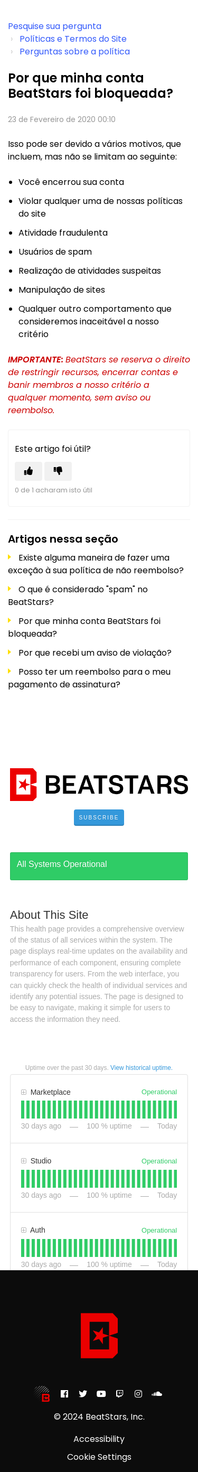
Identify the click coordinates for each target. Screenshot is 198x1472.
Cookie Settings (99, 1457)
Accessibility (99, 1439)
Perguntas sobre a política (75, 51)
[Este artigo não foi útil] (58, 471)
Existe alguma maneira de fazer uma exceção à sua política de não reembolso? (96, 564)
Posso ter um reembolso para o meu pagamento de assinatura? (89, 678)
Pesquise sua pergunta (54, 26)
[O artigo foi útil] (28, 471)
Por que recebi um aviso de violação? (95, 653)
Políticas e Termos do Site (73, 39)
